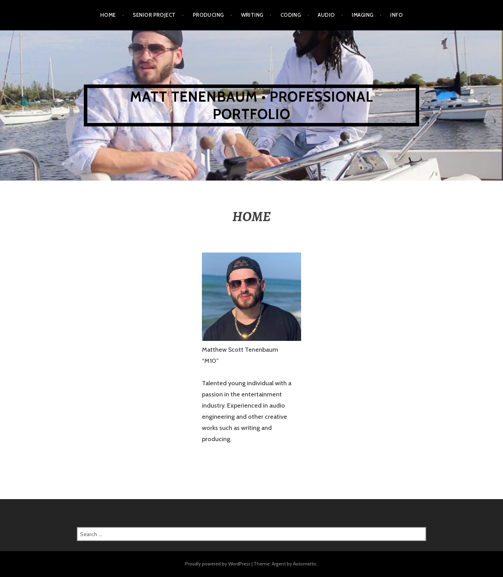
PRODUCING (208, 15)
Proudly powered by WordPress (217, 564)
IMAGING (362, 15)
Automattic (305, 564)
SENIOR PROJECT (154, 15)
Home (108, 15)
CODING (290, 15)
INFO (396, 15)
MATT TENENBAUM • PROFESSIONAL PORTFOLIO (251, 105)
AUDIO (326, 15)
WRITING (252, 15)
